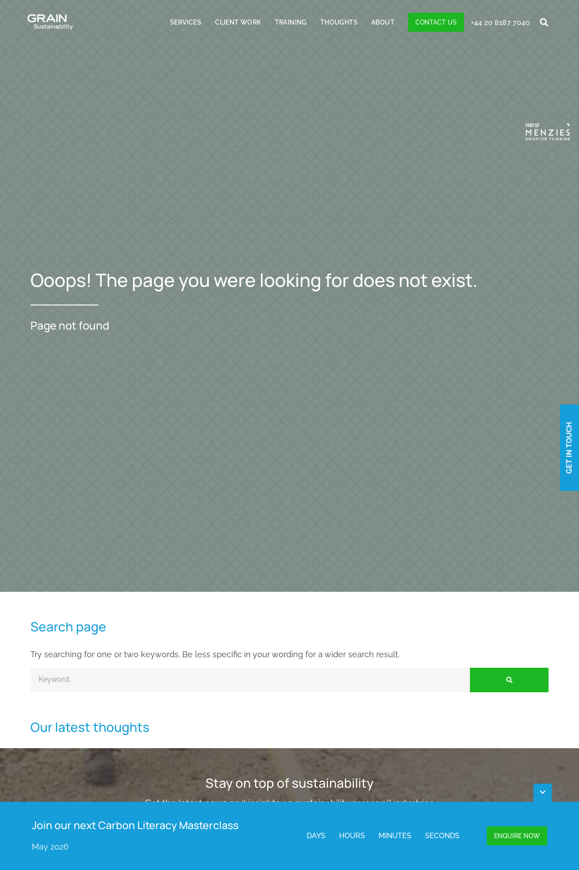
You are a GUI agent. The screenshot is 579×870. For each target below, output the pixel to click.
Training (291, 22)
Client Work (238, 22)
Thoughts (339, 22)
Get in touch (568, 448)
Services (185, 22)
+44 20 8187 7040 (500, 22)
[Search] (509, 680)
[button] (544, 22)
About (382, 22)
